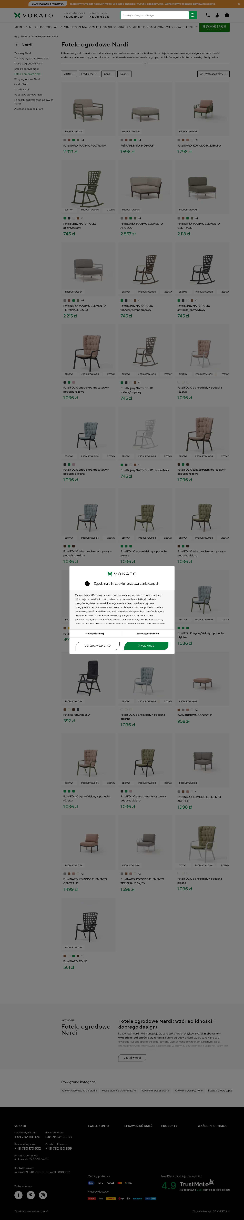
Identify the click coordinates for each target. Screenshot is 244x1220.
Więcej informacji (94, 633)
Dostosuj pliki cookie (147, 633)
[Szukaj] (159, 15)
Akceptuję (146, 646)
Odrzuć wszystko (98, 646)
